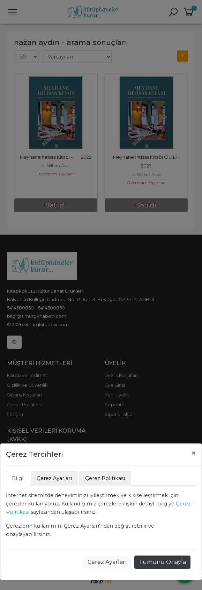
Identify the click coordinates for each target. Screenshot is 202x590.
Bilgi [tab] (17, 478)
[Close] (194, 453)
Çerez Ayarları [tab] (54, 478)
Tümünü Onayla (162, 562)
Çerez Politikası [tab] (105, 478)
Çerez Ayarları (107, 562)
